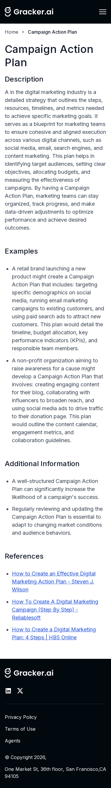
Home (11, 32)
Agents (12, 741)
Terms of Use (20, 729)
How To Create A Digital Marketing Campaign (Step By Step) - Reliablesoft (55, 610)
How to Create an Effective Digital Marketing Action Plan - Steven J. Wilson (54, 581)
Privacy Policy (21, 717)
